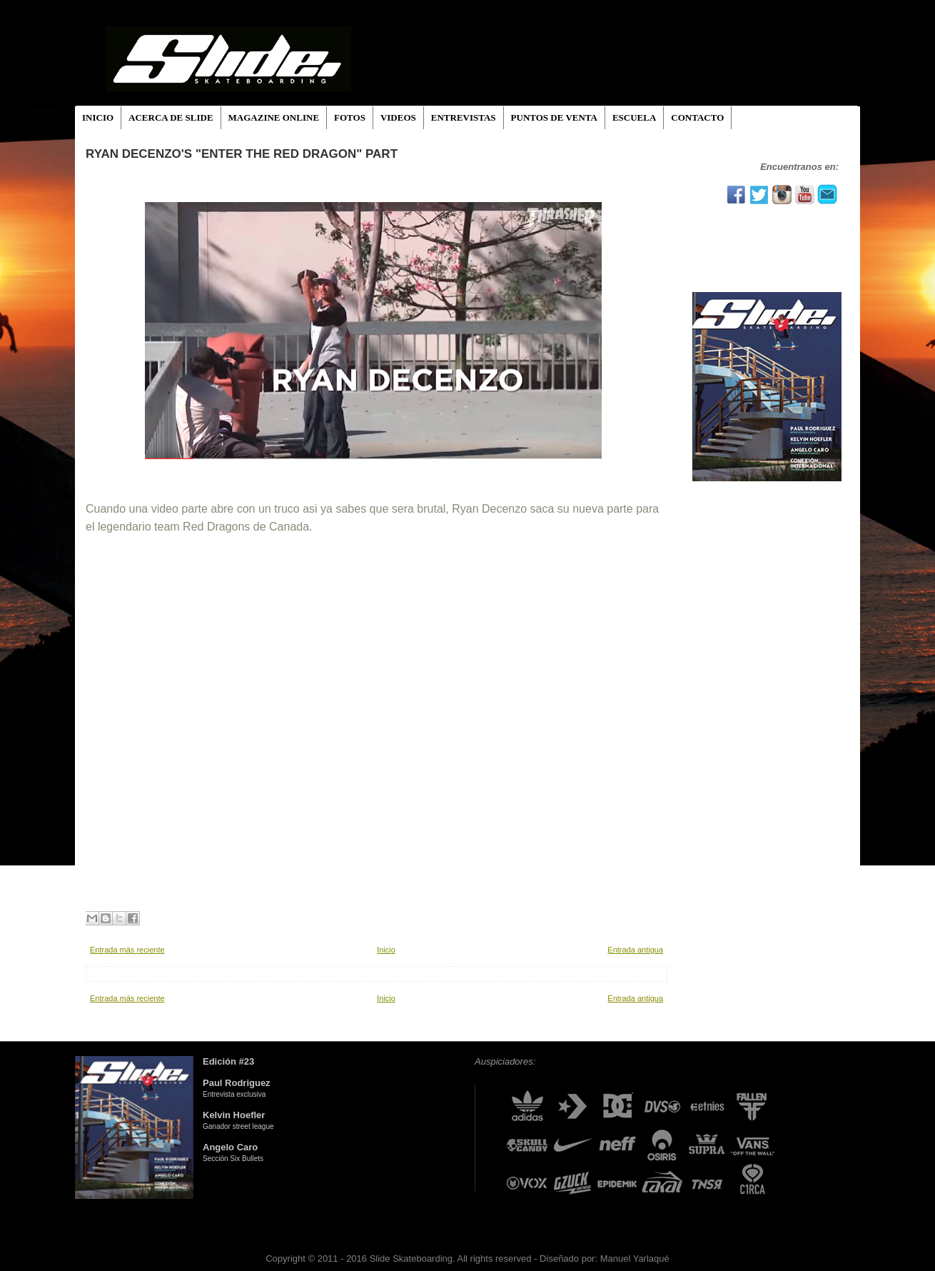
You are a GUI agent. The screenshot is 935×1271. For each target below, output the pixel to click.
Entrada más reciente (127, 949)
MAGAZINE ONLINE (274, 117)
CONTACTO (697, 117)
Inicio (386, 949)
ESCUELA (634, 117)
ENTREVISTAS (463, 117)
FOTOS (349, 117)
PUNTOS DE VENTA (554, 117)
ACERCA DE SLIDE (170, 117)
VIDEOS (398, 117)
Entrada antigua (635, 949)
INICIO (97, 117)
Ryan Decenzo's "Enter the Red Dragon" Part (242, 154)
